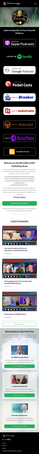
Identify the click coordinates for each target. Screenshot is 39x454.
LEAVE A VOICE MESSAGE (19, 203)
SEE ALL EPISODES (19, 324)
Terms (4, 443)
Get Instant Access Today (19, 426)
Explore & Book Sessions (19, 395)
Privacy (4, 445)
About (4, 448)
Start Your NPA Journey (19, 366)
